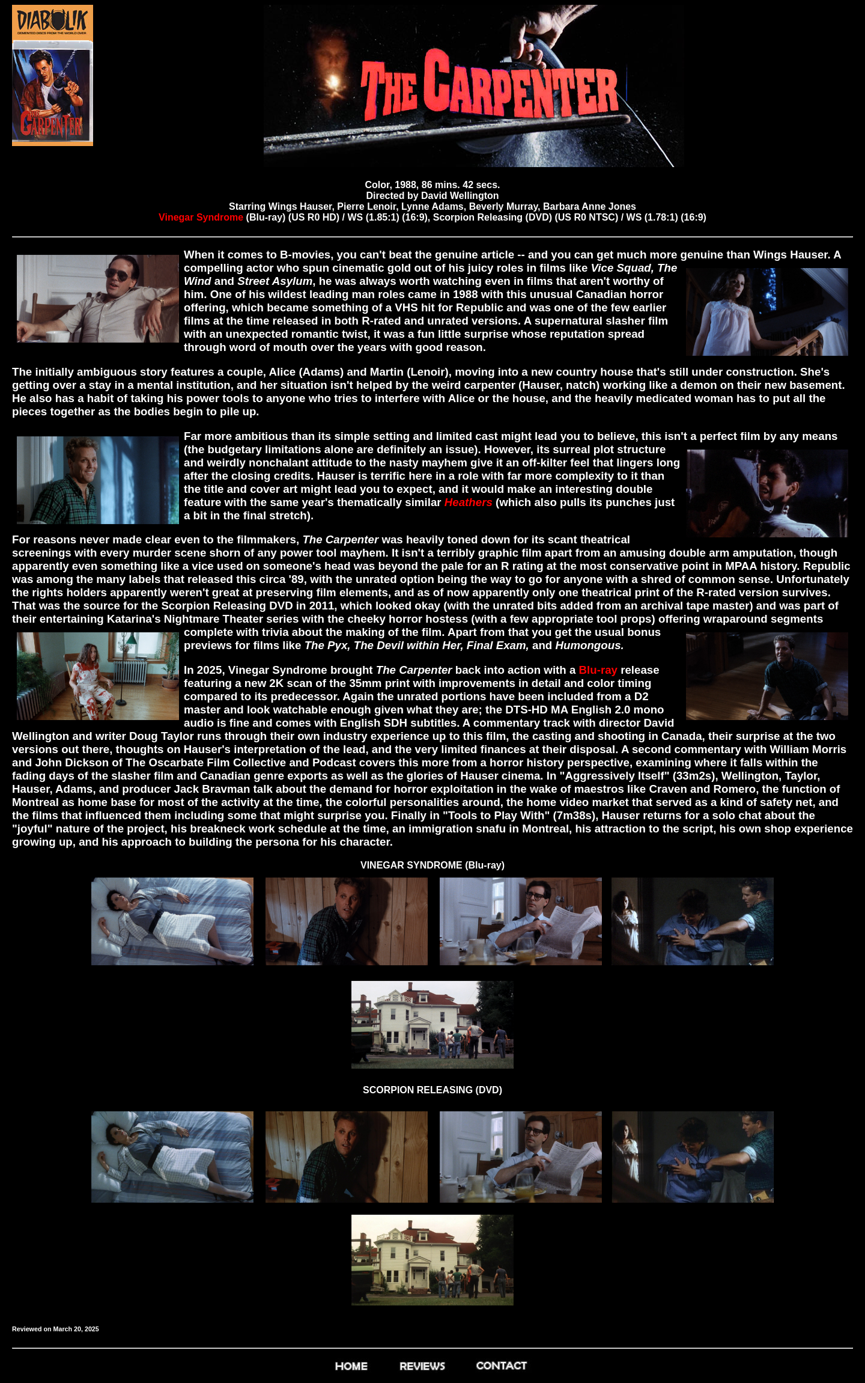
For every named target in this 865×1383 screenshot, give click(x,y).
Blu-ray (598, 670)
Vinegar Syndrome (201, 217)
